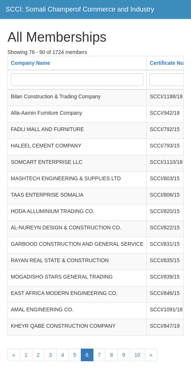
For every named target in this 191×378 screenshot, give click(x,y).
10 (137, 355)
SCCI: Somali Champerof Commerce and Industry (80, 9)
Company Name (30, 63)
